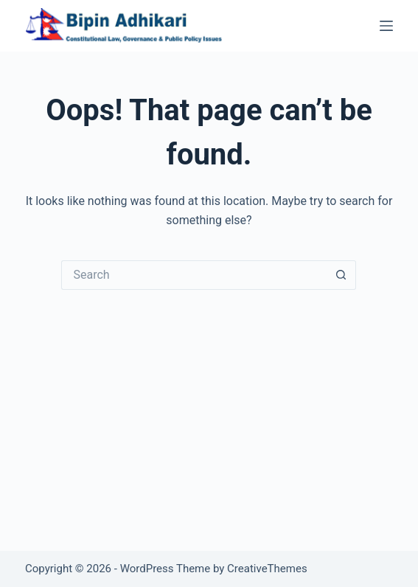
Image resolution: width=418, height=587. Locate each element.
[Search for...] (194, 275)
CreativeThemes (267, 568)
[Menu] (386, 25)
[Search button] (341, 275)
